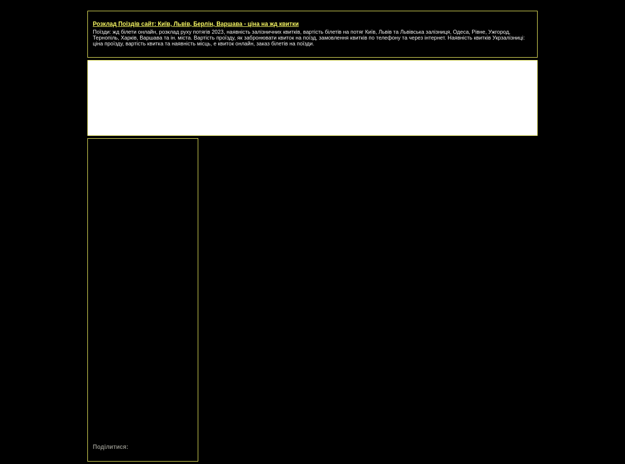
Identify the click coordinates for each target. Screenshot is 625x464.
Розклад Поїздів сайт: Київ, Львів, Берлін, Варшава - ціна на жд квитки (196, 24)
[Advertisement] (312, 87)
